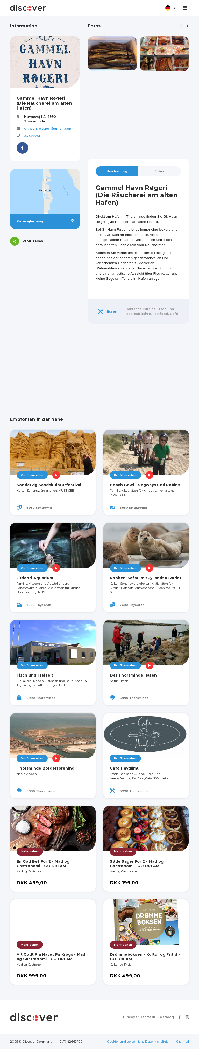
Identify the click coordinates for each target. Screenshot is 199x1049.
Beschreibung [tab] (117, 171)
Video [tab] (159, 171)
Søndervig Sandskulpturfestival (49, 485)
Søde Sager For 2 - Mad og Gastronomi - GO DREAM (137, 863)
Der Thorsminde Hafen (133, 675)
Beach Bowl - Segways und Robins (145, 485)
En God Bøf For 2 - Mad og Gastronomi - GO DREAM (43, 863)
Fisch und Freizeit (35, 675)
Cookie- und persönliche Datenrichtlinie (137, 1041)
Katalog (167, 1017)
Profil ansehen (32, 475)
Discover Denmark (139, 1017)
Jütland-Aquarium (35, 578)
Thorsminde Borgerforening (45, 768)
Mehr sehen (30, 851)
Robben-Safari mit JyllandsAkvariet (146, 578)
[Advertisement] (138, 115)
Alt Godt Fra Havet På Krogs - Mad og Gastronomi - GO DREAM (51, 956)
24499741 (32, 136)
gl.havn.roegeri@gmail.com (48, 128)
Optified (182, 1041)
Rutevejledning (45, 221)
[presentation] (181, 26)
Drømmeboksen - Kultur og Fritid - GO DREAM (145, 956)
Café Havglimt (124, 768)
